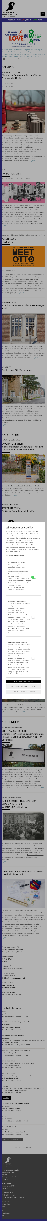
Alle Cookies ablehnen (23, 692)
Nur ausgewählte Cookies (23, 686)
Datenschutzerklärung (15, 555)
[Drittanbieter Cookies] (33, 658)
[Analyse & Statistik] (33, 617)
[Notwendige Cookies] (33, 577)
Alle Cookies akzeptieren (23, 681)
